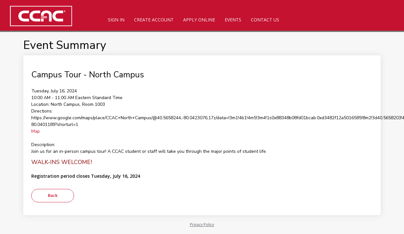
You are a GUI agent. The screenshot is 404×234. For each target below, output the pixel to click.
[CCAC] (51, 16)
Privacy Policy (202, 224)
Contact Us (265, 20)
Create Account (154, 20)
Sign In (116, 20)
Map (35, 131)
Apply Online (199, 20)
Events (233, 20)
